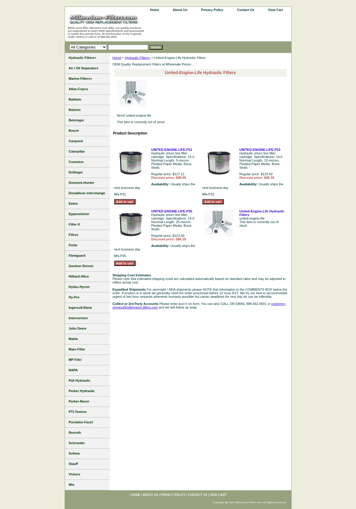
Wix (71, 484)
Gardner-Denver (81, 266)
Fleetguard (77, 255)
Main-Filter (77, 349)
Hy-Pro (74, 297)
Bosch (74, 130)
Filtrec (74, 235)
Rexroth (75, 432)
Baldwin (75, 99)
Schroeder (77, 443)
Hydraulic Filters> (137, 57)
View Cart (275, 10)
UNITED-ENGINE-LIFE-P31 (171, 149)
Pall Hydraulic (80, 380)
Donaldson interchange (87, 193)
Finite (73, 245)
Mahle (73, 339)
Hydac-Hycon (79, 287)
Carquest (76, 141)
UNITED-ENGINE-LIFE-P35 (171, 211)
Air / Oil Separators (84, 68)
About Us (180, 10)
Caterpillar (77, 151)
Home (117, 57)
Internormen (78, 318)
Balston (75, 110)
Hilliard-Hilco (79, 276)
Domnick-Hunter (81, 182)
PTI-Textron (78, 412)
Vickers (74, 474)
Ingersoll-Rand (80, 307)
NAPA (73, 370)
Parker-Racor (79, 401)
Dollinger (76, 172)
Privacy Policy (212, 10)
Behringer (76, 120)
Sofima (74, 453)
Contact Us (245, 10)
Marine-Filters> (80, 78)
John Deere (78, 328)
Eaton (73, 203)
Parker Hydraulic (82, 391)
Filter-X (74, 224)
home (154, 10)
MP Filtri (75, 359)
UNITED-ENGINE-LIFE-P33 (260, 149)
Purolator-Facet (81, 422)
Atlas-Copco (78, 89)
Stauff (73, 464)
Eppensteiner (79, 214)
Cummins (76, 162)
